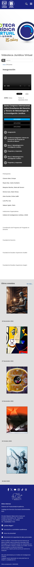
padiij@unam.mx (11, 559)
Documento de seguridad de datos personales (17, 537)
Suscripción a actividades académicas (14, 529)
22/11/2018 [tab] (17, 123)
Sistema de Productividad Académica (12, 506)
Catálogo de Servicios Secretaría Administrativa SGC (15, 510)
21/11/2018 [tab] (17, 119)
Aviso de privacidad (9, 533)
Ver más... (30, 284)
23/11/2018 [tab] (17, 126)
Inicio (4, 64)
